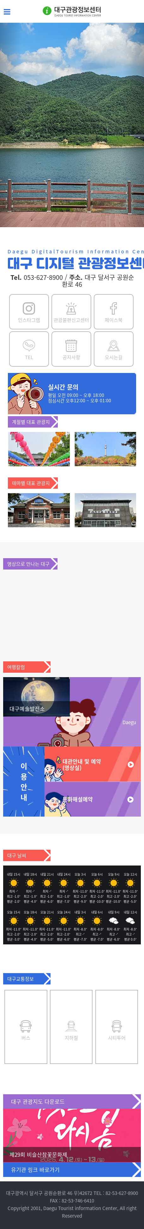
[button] (10, 125)
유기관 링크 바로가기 (35, 1169)
